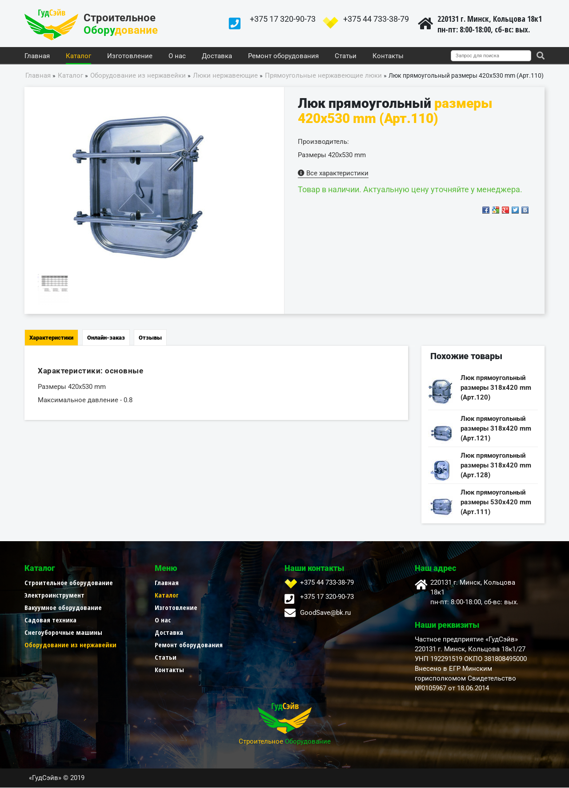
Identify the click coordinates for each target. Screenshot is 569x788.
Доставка (217, 56)
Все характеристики (333, 174)
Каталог (78, 56)
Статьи (346, 56)
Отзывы (150, 338)
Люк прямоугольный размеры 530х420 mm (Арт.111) (496, 502)
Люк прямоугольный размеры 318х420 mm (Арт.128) (496, 465)
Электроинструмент (54, 595)
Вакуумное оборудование (63, 607)
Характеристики (51, 338)
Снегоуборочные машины (63, 632)
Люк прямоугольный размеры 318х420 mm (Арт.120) (496, 388)
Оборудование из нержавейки (70, 645)
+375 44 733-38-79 (376, 19)
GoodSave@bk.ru (325, 613)
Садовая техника (50, 620)
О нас (177, 56)
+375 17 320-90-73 (283, 19)
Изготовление (129, 56)
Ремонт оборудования (283, 56)
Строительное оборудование (68, 582)
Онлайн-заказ (106, 338)
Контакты (388, 56)
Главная (37, 56)
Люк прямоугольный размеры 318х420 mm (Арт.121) (496, 429)
